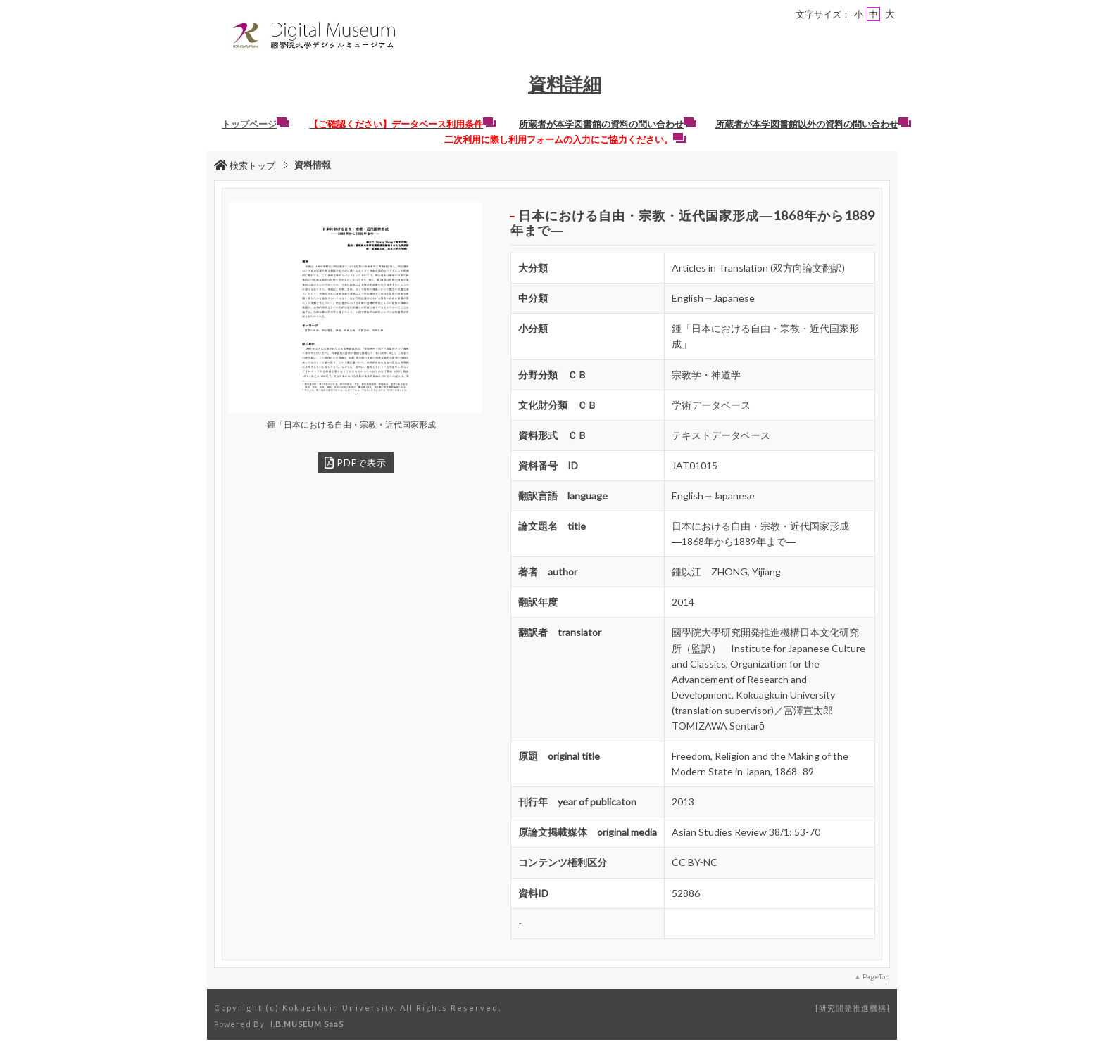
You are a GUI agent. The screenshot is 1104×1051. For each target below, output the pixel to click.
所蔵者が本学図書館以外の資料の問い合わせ (813, 123)
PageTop (875, 976)
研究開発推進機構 (852, 1007)
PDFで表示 (356, 463)
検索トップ (244, 165)
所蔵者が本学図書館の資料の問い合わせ (607, 123)
